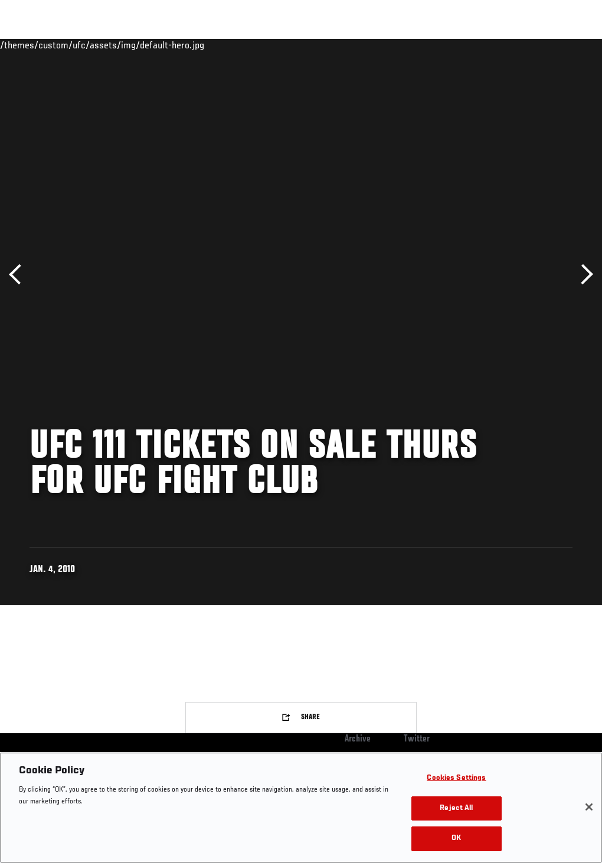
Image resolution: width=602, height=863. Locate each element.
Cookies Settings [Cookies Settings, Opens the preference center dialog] (456, 778)
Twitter (417, 739)
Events (32, 45)
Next (582, 274)
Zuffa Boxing (478, 45)
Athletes (134, 45)
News (180, 45)
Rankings (82, 45)
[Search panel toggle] (564, 45)
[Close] (589, 807)
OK (456, 838)
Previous (19, 274)
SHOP (531, 45)
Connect (374, 45)
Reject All (456, 808)
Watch (422, 45)
